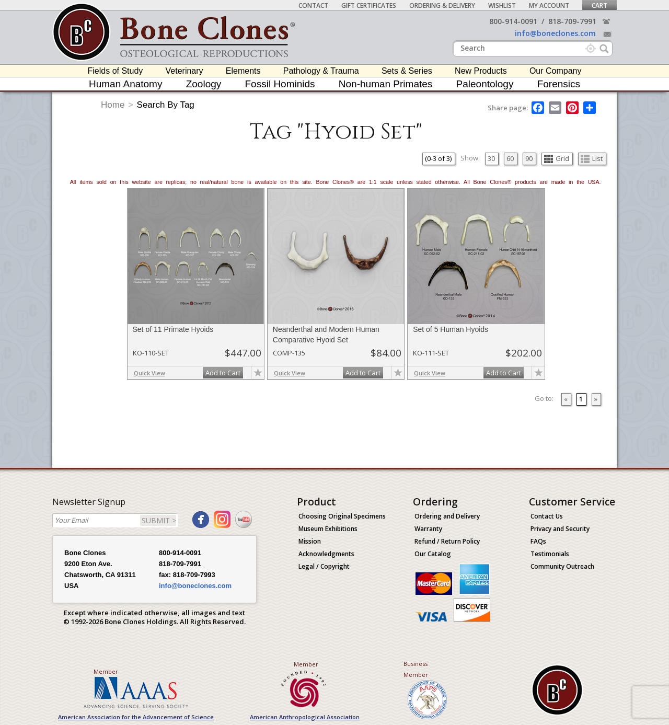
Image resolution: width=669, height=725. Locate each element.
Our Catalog (432, 553)
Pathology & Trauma (321, 70)
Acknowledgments (326, 553)
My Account (549, 5)
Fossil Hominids (280, 83)
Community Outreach (562, 566)
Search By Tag (165, 105)
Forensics (558, 83)
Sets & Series (407, 70)
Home (112, 105)
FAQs (538, 541)
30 (491, 158)
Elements (243, 70)
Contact (313, 5)
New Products (481, 70)
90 (529, 158)
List (592, 158)
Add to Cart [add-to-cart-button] (222, 372)
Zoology (204, 83)
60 (510, 158)
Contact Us (546, 516)
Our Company (555, 70)
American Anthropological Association (305, 717)
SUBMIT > (159, 520)
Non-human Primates (386, 83)
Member (106, 671)
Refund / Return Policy (447, 541)
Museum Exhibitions (327, 528)
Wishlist (502, 5)
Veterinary (184, 70)
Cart (599, 5)
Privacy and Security (560, 528)
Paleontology (485, 83)
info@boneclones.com (555, 33)
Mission (309, 541)
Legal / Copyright (324, 566)
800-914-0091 (513, 21)
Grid (556, 158)
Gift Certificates (368, 5)
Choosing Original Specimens (342, 516)
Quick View (149, 373)
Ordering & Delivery (442, 5)
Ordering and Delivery (447, 516)
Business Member (415, 669)
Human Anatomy (125, 83)
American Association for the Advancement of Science (136, 717)
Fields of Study (115, 70)
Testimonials (549, 553)
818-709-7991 (572, 21)
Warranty (428, 528)
